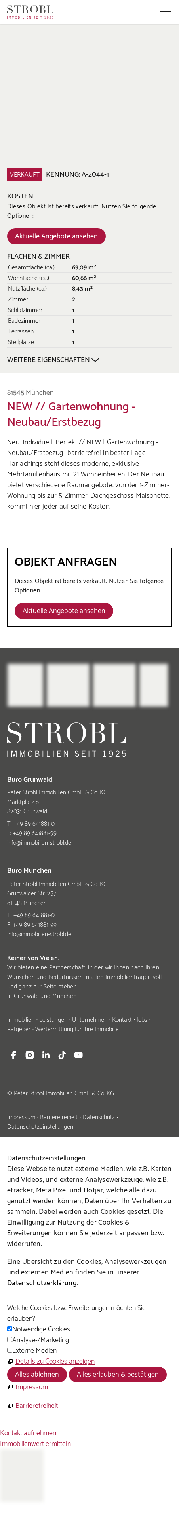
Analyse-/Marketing (40, 1340)
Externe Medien (34, 1351)
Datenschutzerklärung (42, 1283)
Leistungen (53, 1020)
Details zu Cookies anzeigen (55, 1361)
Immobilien (20, 1020)
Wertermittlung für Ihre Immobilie (77, 1029)
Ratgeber (18, 1029)
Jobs (142, 1020)
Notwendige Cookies (41, 1329)
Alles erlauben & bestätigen (118, 1375)
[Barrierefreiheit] (32, 1406)
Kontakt (122, 1020)
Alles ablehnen (37, 1375)
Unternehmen (89, 1020)
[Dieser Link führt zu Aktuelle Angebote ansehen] (56, 236)
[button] (165, 11)
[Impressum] (27, 1387)
